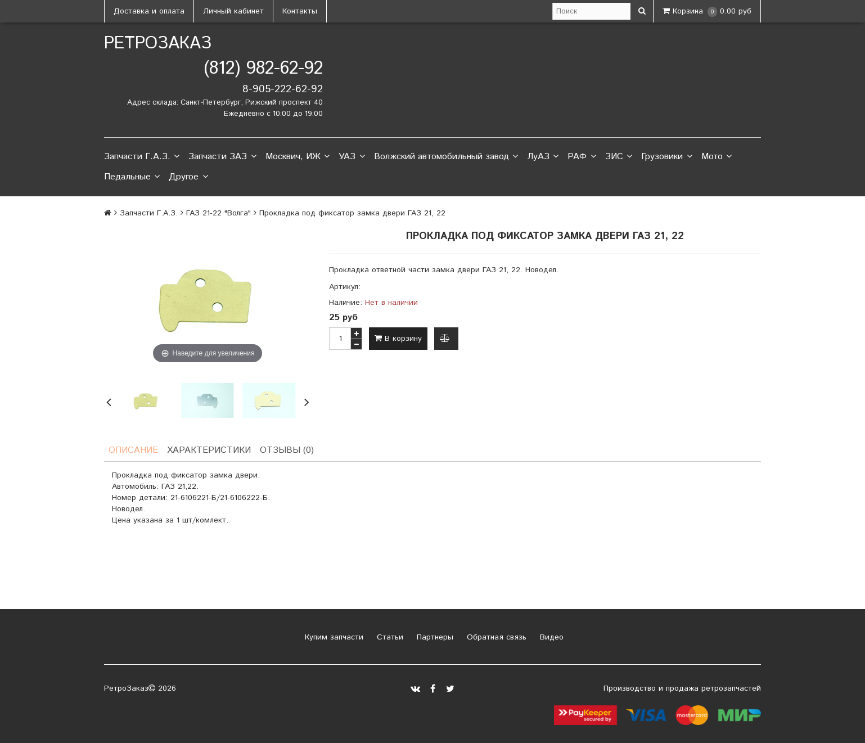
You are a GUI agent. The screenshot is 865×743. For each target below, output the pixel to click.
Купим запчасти (332, 637)
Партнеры (433, 637)
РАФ (581, 157)
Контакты (299, 11)
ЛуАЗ (542, 157)
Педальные (132, 177)
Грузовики (666, 157)
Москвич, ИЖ (297, 157)
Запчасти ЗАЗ (222, 157)
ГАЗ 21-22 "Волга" (218, 213)
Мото (716, 157)
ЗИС (618, 157)
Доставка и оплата (149, 11)
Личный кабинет (233, 11)
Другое (188, 177)
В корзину (398, 338)
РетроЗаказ (157, 43)
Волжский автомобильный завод (446, 157)
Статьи (388, 637)
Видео (550, 637)
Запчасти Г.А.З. (141, 157)
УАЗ (351, 157)
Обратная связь (495, 637)
